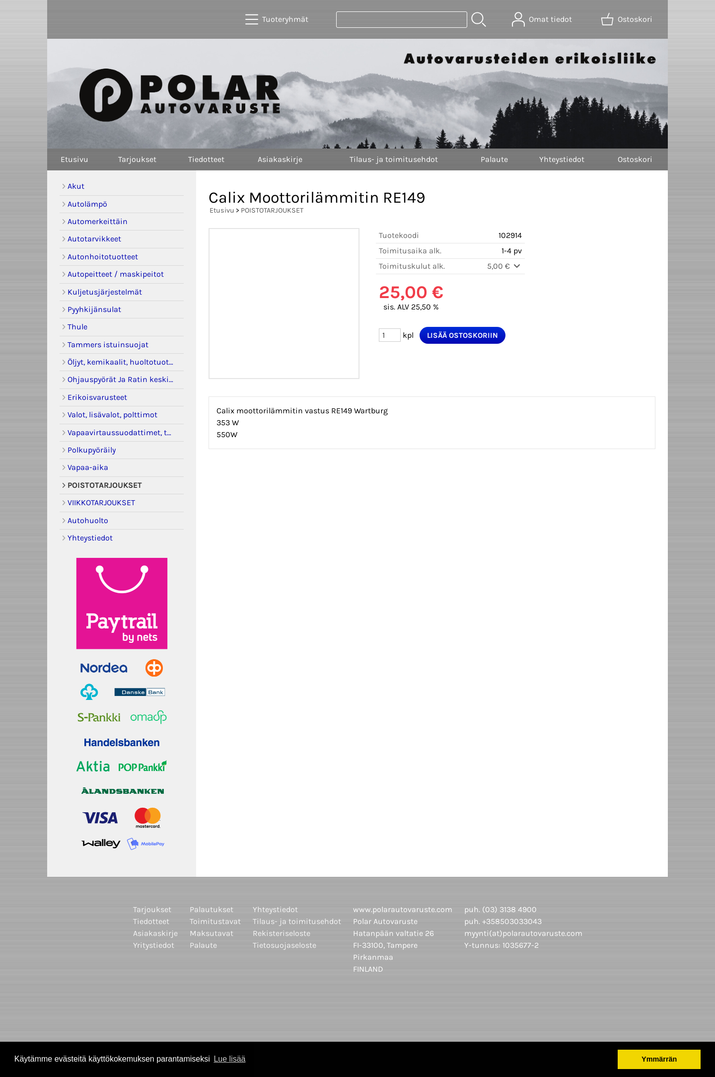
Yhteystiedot (561, 159)
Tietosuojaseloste (284, 945)
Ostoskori (635, 159)
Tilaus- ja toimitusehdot (394, 159)
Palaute (494, 159)
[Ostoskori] (627, 19)
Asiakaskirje (280, 159)
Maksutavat (211, 933)
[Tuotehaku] (401, 19)
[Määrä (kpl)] (390, 335)
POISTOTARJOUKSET (272, 210)
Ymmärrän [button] (659, 1059)
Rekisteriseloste (281, 933)
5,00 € (504, 266)
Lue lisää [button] (229, 1059)
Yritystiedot (153, 945)
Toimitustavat (215, 921)
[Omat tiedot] (543, 19)
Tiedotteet (206, 159)
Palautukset (211, 909)
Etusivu (74, 159)
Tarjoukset (137, 159)
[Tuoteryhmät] (277, 19)
